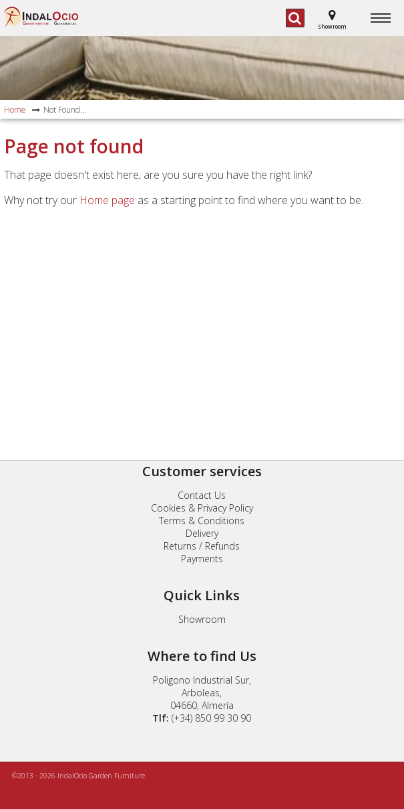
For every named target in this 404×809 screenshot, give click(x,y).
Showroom (202, 619)
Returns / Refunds (202, 546)
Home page (107, 200)
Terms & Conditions (201, 520)
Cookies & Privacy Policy (202, 508)
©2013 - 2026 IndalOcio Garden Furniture (78, 775)
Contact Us (202, 495)
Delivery (202, 533)
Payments (202, 558)
